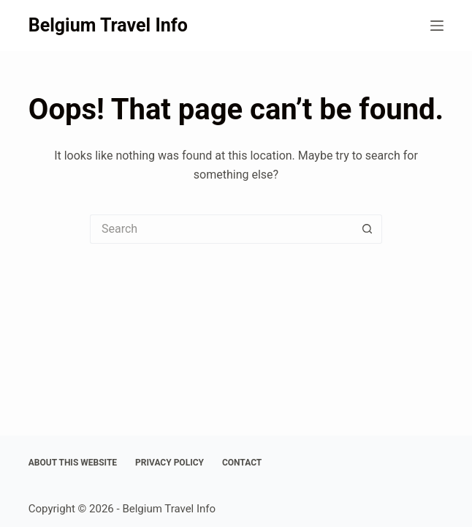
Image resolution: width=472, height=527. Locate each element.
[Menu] (437, 25)
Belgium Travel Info (108, 25)
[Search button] (367, 229)
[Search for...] (221, 229)
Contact (242, 462)
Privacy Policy (169, 462)
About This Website (72, 462)
